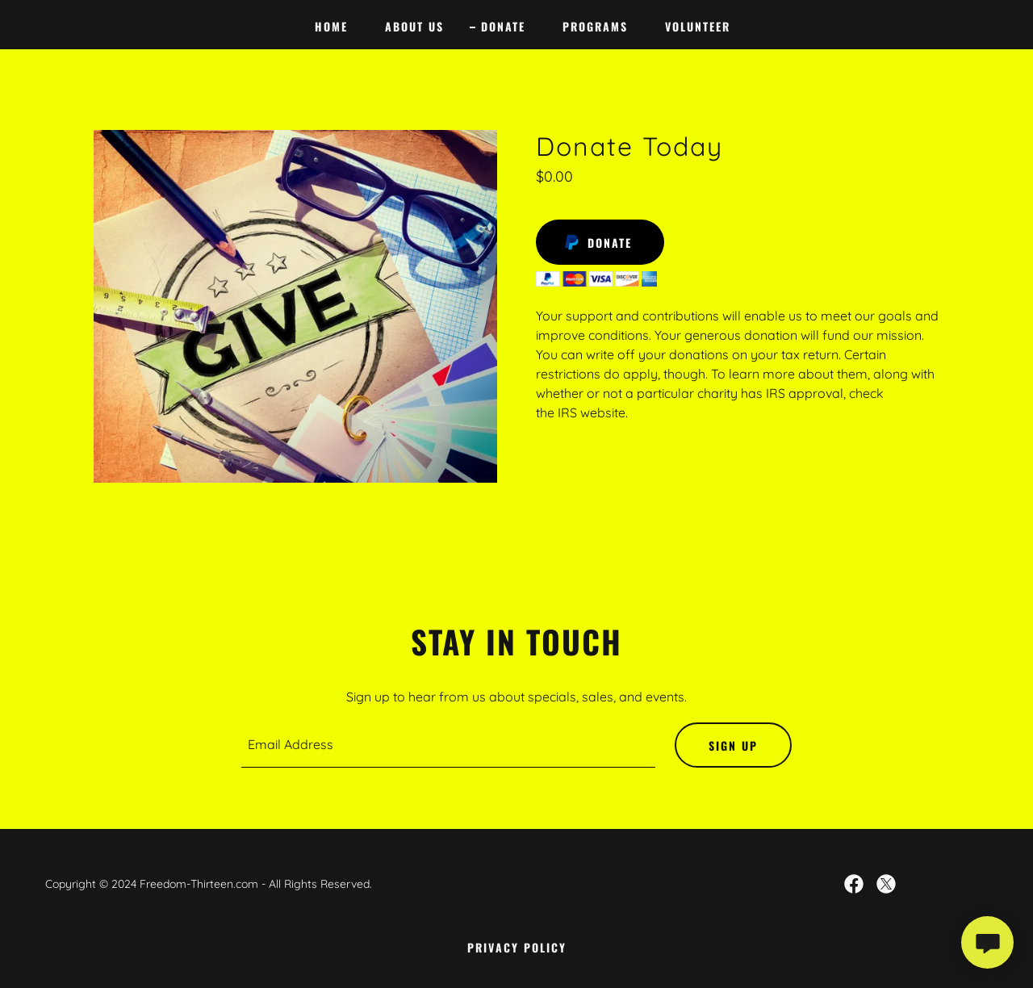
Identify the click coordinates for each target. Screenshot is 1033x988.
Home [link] (331, 26)
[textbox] (448, 745)
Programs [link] (595, 26)
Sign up (733, 745)
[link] (854, 884)
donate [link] (503, 26)
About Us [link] (414, 26)
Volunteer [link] (697, 26)
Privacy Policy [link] (517, 947)
